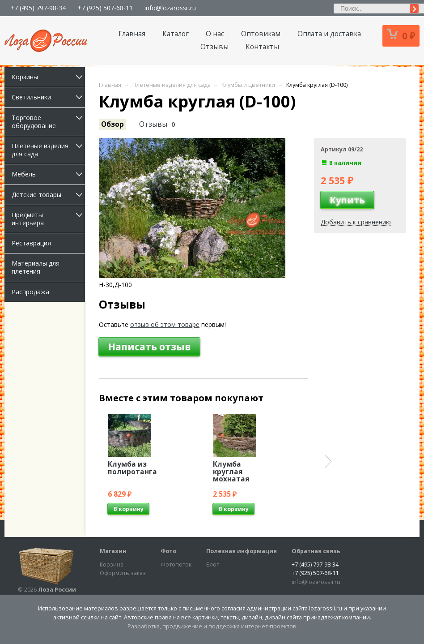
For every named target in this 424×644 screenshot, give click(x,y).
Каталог (175, 34)
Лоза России (57, 589)
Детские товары (48, 194)
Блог (212, 564)
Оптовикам (260, 34)
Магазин (113, 551)
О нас (215, 34)
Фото (168, 551)
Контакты (262, 47)
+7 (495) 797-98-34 (38, 8)
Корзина (111, 564)
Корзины (48, 77)
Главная (132, 34)
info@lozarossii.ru (170, 8)
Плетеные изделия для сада (48, 150)
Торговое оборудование (48, 121)
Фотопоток (176, 564)
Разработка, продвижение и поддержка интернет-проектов (212, 626)
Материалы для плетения (35, 267)
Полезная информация (241, 551)
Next (328, 461)
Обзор (112, 124)
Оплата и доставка (329, 34)
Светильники (48, 97)
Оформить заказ (123, 573)
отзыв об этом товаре (164, 324)
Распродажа (30, 292)
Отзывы (214, 47)
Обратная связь (316, 551)
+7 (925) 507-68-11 (105, 8)
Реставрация (31, 243)
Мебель (48, 174)
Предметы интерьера (48, 218)
